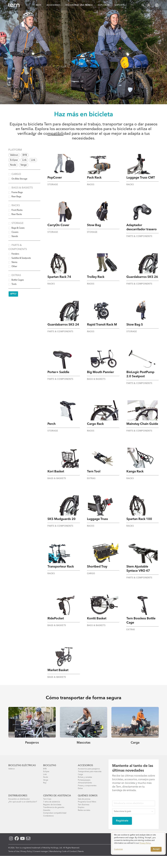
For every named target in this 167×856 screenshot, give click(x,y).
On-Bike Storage (19, 179)
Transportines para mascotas (89, 771)
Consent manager (40, 851)
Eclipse (14, 160)
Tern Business (83, 805)
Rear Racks (16, 214)
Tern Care (47, 799)
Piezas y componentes (87, 786)
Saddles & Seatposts (21, 258)
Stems (14, 262)
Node (13, 165)
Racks (15, 205)
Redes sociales (84, 810)
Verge (23, 165)
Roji (44, 783)
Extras (16, 275)
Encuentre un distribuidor (19, 799)
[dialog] (138, 842)
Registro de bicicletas (52, 805)
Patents (81, 851)
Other (14, 266)
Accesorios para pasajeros (89, 769)
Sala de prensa (84, 799)
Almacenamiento (85, 783)
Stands (14, 236)
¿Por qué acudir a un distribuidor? (22, 802)
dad (67, 134)
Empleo (81, 807)
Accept (156, 849)
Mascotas (83, 742)
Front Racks (16, 210)
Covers (14, 232)
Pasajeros (32, 742)
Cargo (16, 174)
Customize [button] (118, 849)
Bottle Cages (17, 280)
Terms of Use (13, 851)
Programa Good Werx (87, 802)
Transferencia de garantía (53, 807)
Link (24, 160)
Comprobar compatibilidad (54, 813)
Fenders (15, 254)
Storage (17, 223)
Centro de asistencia (57, 795)
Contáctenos (48, 816)
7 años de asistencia (51, 802)
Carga (135, 742)
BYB (25, 155)
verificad (25, 134)
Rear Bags (16, 197)
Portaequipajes (84, 780)
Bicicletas (49, 765)
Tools (13, 284)
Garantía (46, 810)
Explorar (103, 5)
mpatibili (56, 134)
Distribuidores (17, 795)
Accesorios (53, 5)
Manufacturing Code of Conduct (62, 851)
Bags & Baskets (22, 187)
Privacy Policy (26, 851)
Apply (13, 294)
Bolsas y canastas (85, 777)
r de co (41, 134)
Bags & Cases (17, 228)
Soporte (119, 5)
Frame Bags (17, 192)
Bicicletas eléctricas (22, 765)
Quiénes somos (87, 795)
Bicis (38, 5)
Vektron (14, 155)
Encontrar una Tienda (79, 5)
